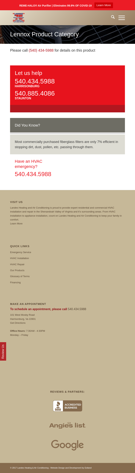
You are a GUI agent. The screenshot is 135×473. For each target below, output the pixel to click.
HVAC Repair (17, 264)
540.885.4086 (35, 93)
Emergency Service (20, 252)
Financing (15, 282)
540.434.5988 (35, 81)
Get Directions (17, 322)
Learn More (104, 5)
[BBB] (67, 406)
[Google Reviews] (67, 445)
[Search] (111, 17)
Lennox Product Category (44, 34)
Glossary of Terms (20, 276)
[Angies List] (67, 425)
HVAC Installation (19, 258)
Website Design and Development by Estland (71, 468)
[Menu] (120, 17)
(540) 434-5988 (41, 50)
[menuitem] (111, 17)
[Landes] (56, 17)
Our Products (17, 270)
